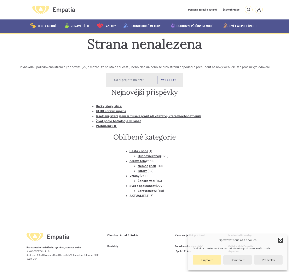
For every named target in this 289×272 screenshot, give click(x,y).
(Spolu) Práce (231, 9)
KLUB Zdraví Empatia (111, 111)
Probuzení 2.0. (106, 126)
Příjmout (207, 260)
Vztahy (106, 25)
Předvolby (268, 260)
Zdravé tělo (77, 25)
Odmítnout (237, 260)
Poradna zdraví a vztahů (202, 9)
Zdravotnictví (147, 191)
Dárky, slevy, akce (109, 106)
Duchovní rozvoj (149, 156)
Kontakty (112, 246)
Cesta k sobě (43, 25)
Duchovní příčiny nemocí (192, 25)
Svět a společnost (240, 25)
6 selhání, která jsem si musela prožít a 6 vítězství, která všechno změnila (148, 116)
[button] (280, 240)
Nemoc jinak (147, 166)
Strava (142, 171)
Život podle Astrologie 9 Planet (118, 121)
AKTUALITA (138, 195)
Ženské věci (146, 181)
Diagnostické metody (142, 25)
